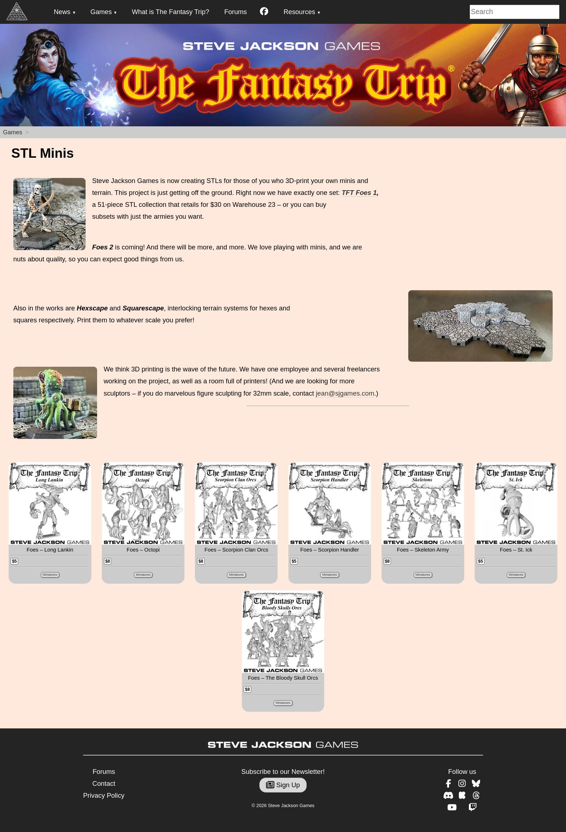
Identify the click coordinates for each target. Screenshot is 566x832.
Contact (103, 783)
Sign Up (283, 785)
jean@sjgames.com (345, 393)
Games (101, 12)
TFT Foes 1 (359, 192)
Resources (299, 12)
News (62, 12)
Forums (235, 12)
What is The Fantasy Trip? (170, 12)
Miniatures (50, 574)
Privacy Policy (103, 795)
